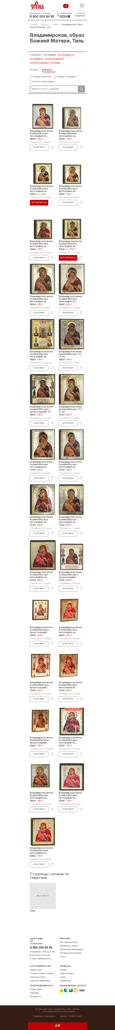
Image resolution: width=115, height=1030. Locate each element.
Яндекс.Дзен (36, 989)
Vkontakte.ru (35, 997)
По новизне (50, 55)
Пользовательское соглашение (58, 1012)
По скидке (55, 63)
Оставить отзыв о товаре (41, 974)
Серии (55, 25)
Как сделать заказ (69, 942)
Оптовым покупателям (70, 953)
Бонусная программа (40, 981)
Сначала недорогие (54, 59)
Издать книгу (36, 970)
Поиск (81, 89)
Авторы (63, 970)
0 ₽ (65, 6)
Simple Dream (75, 1016)
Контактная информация (71, 949)
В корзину (39, 147)
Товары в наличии (42, 77)
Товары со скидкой (66, 77)
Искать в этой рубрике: (44, 82)
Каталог (45, 25)
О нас (62, 957)
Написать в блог (37, 977)
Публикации (65, 981)
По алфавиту (36, 59)
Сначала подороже (39, 63)
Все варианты (39, 202)
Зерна (37, 5)
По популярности (66, 55)
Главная (34, 25)
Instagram (34, 993)
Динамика (50, 1016)
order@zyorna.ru (44, 959)
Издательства (66, 974)
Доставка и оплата (69, 946)
